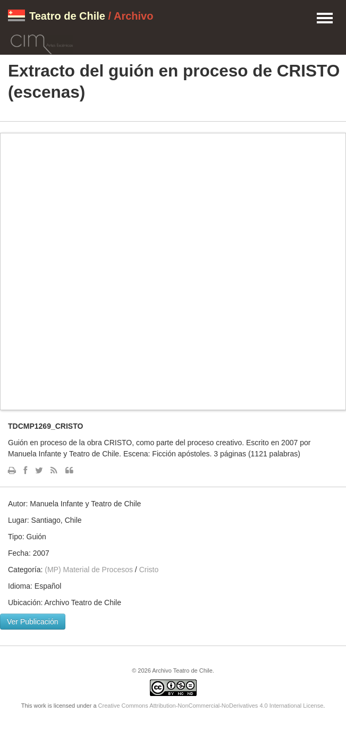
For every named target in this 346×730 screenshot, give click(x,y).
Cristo (149, 569)
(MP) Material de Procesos (89, 569)
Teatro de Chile (67, 16)
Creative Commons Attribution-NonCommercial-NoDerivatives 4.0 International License (211, 705)
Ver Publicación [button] (32, 621)
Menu (324, 18)
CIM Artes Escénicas (42, 42)
